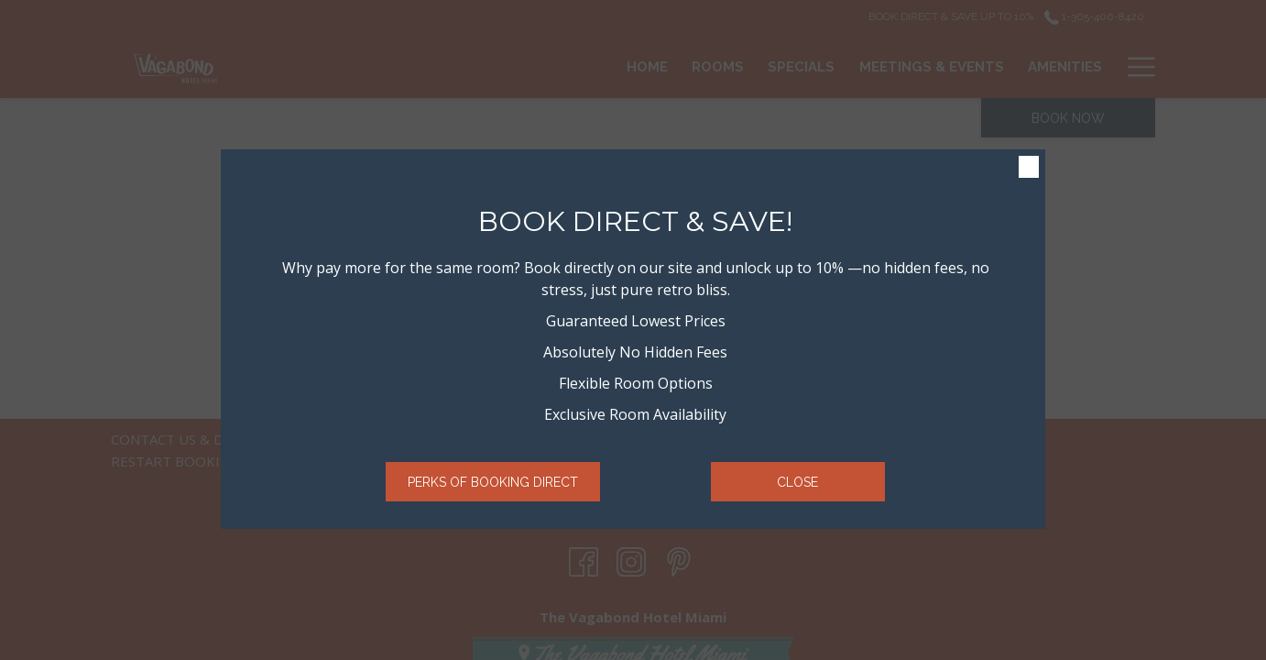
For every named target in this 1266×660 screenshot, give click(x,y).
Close (797, 482)
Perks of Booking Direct (493, 482)
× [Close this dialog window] (1027, 168)
